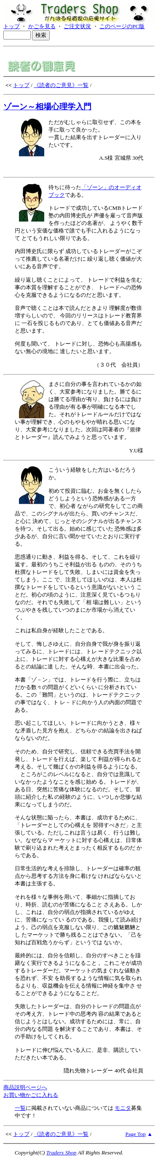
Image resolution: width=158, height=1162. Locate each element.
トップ (11, 26)
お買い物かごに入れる (30, 1095)
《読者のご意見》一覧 (61, 85)
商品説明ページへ (25, 1087)
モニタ (123, 1108)
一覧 (20, 1108)
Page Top (136, 1134)
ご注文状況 (77, 26)
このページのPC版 (122, 26)
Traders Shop (61, 1152)
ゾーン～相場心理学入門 (47, 106)
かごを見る (42, 26)
